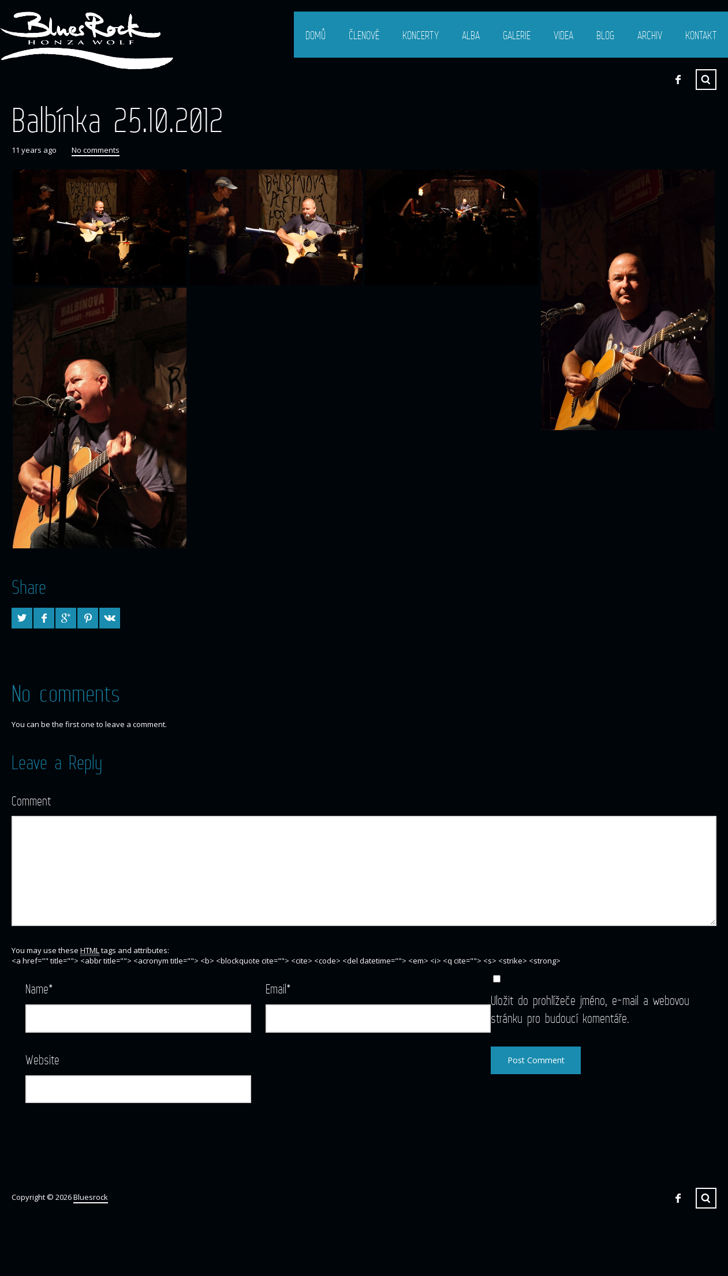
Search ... (706, 79)
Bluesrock (90, 1197)
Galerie (517, 35)
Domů (315, 35)
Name (39, 989)
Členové (364, 35)
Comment (31, 801)
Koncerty (420, 35)
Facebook (677, 79)
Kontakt (700, 35)
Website (42, 1059)
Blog (605, 35)
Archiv (649, 35)
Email (278, 989)
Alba (471, 35)
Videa (563, 35)
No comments (96, 150)
